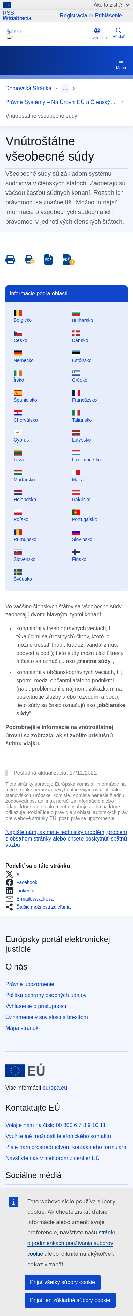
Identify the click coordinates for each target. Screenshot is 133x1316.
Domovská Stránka (28, 88)
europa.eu (55, 1088)
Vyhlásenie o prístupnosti (35, 1006)
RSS (8, 13)
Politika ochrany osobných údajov (45, 995)
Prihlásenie (108, 16)
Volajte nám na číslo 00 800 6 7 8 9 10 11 (55, 1125)
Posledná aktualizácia (17, 18)
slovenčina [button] (97, 33)
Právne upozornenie (29, 984)
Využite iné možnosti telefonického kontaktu (58, 1136)
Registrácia (73, 16)
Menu (121, 64)
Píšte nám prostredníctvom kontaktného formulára (66, 1147)
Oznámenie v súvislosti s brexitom (46, 1017)
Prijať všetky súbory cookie (62, 1282)
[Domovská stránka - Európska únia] (25, 1070)
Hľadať (118, 33)
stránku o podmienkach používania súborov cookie (72, 1243)
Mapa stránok (22, 1028)
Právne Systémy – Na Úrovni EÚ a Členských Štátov (61, 102)
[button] (14, 874)
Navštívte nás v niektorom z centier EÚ (52, 1158)
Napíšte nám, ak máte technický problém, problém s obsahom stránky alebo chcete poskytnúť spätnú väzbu (66, 838)
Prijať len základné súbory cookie (70, 1300)
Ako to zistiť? (112, 5)
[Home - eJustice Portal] (45, 34)
